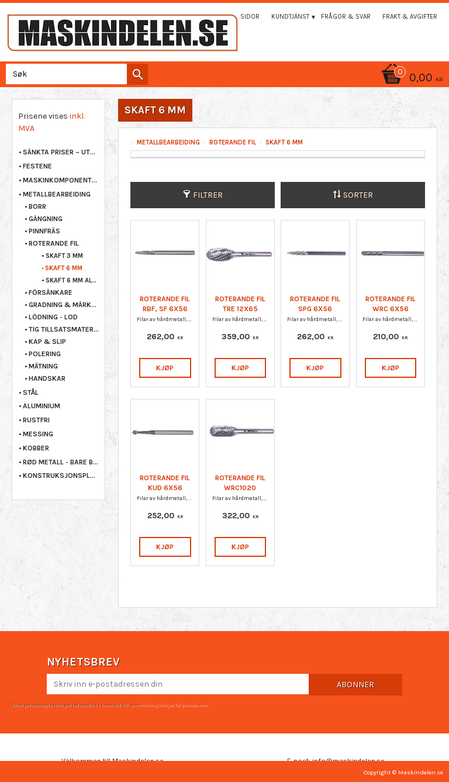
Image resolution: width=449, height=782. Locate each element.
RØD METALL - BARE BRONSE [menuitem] (61, 462)
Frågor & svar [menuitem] (346, 16)
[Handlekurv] (224, 79)
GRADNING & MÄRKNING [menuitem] (64, 305)
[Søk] (137, 74)
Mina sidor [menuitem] (241, 16)
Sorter (358, 195)
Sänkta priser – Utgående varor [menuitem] (61, 152)
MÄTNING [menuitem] (43, 366)
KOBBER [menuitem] (36, 448)
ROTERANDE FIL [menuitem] (54, 243)
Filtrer (208, 195)
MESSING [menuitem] (38, 434)
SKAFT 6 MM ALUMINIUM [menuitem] (72, 280)
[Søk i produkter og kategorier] (74, 74)
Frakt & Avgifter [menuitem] (409, 16)
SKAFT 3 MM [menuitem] (64, 256)
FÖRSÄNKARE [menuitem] (50, 292)
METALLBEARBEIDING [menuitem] (57, 194)
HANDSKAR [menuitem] (47, 378)
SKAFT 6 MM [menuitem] (63, 268)
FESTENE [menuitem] (37, 166)
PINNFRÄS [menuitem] (44, 231)
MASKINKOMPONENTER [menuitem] (61, 180)
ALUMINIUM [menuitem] (41, 406)
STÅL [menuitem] (31, 392)
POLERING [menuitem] (45, 354)
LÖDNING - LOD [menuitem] (53, 317)
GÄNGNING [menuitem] (46, 219)
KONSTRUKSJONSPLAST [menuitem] (61, 475)
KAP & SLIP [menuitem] (47, 341)
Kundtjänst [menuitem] (290, 16)
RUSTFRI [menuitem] (36, 420)
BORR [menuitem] (37, 206)
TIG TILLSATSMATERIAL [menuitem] (64, 329)
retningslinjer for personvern (174, 705)
